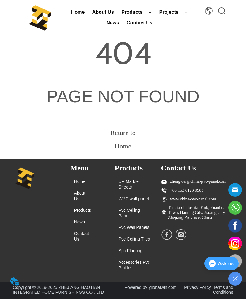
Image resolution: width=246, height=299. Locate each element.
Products (136, 12)
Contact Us (139, 22)
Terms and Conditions (223, 290)
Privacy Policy (197, 287)
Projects (173, 12)
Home (78, 12)
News (112, 22)
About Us (103, 12)
